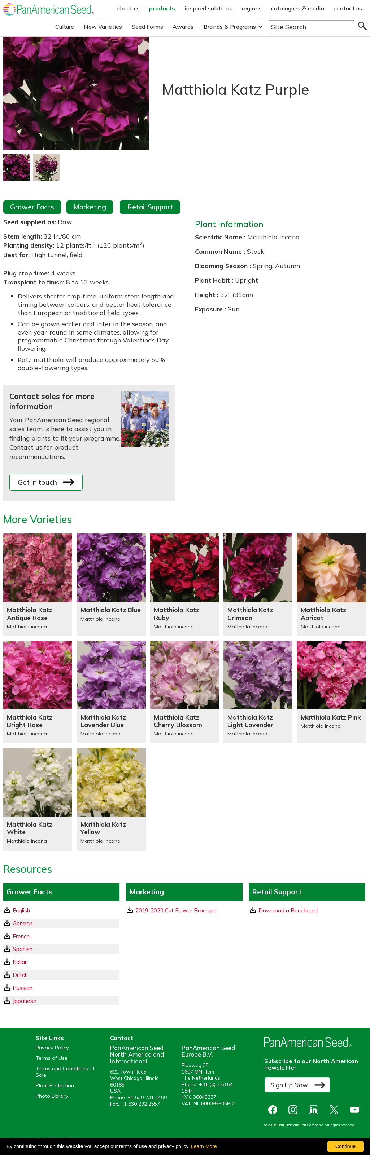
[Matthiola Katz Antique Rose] (37, 584)
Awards (183, 26)
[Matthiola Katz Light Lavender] (257, 692)
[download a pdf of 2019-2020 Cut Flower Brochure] (184, 910)
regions (252, 8)
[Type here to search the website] (311, 26)
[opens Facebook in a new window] (274, 1109)
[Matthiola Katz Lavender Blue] (111, 692)
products (162, 8)
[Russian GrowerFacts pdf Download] (61, 987)
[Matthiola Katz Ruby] (184, 584)
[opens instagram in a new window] (294, 1109)
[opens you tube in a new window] (356, 1109)
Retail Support (150, 207)
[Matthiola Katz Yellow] (111, 799)
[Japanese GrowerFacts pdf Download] (61, 1000)
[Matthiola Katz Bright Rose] (37, 692)
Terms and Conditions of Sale (65, 1072)
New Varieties (103, 26)
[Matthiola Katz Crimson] (257, 584)
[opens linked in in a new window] (315, 1109)
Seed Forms (148, 26)
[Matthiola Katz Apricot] (331, 584)
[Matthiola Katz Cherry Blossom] (184, 692)
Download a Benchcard (284, 910)
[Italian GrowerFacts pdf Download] (61, 961)
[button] (233, 26)
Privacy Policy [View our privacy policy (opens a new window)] (52, 1048)
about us (128, 8)
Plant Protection (55, 1086)
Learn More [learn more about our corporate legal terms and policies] (204, 1146)
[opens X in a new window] (336, 1109)
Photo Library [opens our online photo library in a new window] (52, 1096)
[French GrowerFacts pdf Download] (61, 936)
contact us (348, 8)
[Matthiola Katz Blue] (111, 584)
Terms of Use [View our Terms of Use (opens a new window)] (52, 1058)
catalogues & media (297, 8)
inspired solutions (208, 8)
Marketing (89, 207)
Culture (64, 26)
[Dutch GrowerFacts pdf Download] (61, 974)
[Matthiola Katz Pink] (331, 692)
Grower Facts (32, 207)
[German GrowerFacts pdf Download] (61, 923)
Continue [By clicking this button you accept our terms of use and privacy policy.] (345, 1146)
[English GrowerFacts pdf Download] (61, 910)
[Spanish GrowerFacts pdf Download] (61, 948)
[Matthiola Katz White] (37, 799)
